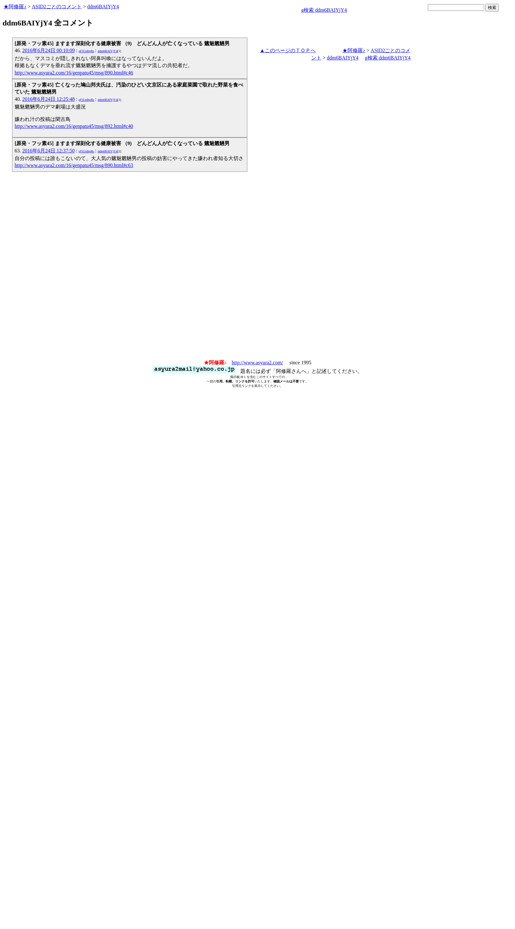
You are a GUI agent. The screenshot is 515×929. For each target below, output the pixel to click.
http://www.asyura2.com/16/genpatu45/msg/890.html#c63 (74, 165)
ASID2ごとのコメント (57, 6)
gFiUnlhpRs (86, 51)
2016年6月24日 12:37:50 (48, 150)
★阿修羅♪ (14, 6)
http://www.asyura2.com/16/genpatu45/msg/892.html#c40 (74, 126)
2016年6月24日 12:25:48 (48, 99)
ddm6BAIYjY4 (103, 6)
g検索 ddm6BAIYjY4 (324, 10)
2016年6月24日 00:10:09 (48, 50)
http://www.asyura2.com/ (257, 362)
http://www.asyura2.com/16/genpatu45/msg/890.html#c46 (74, 72)
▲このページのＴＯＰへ (288, 50)
